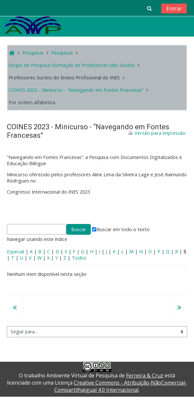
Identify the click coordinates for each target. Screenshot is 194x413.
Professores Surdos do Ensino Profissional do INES (64, 77)
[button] (149, 8)
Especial (15, 251)
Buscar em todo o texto (121, 229)
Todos (79, 258)
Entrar (174, 8)
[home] (33, 25)
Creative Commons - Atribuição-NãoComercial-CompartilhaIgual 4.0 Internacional (120, 386)
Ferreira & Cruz (144, 375)
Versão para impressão (160, 133)
